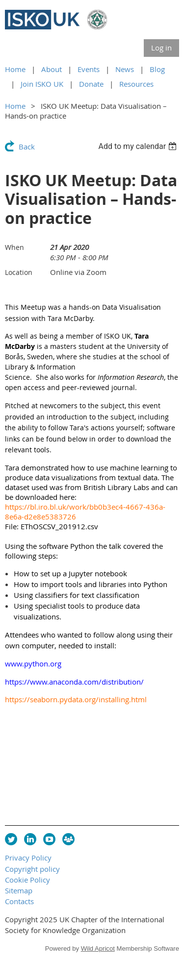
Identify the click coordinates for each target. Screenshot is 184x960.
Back (27, 146)
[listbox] (138, 146)
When (14, 247)
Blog (157, 69)
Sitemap (18, 890)
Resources (136, 84)
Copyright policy (32, 869)
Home (15, 69)
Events (89, 69)
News (124, 69)
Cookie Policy (27, 880)
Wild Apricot (98, 948)
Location (18, 272)
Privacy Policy (28, 857)
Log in (161, 47)
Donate (91, 84)
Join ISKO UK (42, 84)
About (51, 69)
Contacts (19, 901)
